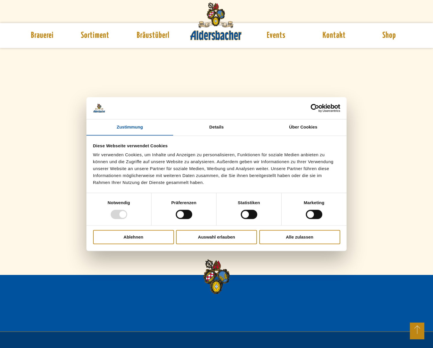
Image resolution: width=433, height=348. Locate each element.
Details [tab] (216, 126)
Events (276, 35)
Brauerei (42, 35)
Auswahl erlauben (216, 237)
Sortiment (95, 35)
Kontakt (334, 35)
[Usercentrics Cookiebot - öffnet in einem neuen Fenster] (315, 108)
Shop (389, 35)
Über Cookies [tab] (303, 126)
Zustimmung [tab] (130, 126)
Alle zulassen (299, 237)
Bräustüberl (153, 35)
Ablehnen (133, 237)
